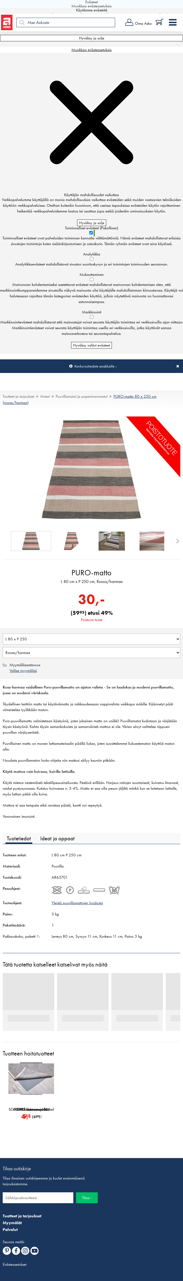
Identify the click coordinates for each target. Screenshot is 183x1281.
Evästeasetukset (14, 1264)
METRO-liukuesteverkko (145, 1109)
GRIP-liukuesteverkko (88, 1109)
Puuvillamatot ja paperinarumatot (82, 396)
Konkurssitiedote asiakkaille (94, 366)
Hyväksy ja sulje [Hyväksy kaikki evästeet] (91, 38)
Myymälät (12, 1223)
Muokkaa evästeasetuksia (91, 50)
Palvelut (10, 1229)
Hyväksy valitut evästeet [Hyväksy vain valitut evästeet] (91, 345)
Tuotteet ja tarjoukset (18, 396)
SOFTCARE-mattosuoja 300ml (31, 1109)
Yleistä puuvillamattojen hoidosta (77, 903)
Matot (45, 396)
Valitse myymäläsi (23, 670)
